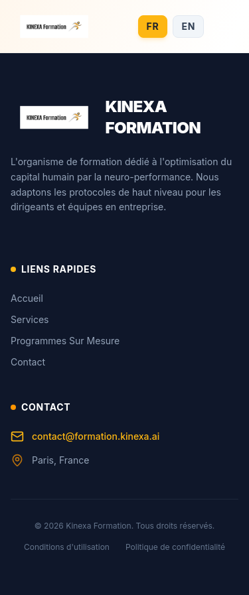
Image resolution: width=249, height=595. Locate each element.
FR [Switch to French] (153, 26)
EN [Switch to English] (188, 26)
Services (29, 319)
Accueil (27, 298)
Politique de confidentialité (175, 547)
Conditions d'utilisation (67, 547)
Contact (28, 361)
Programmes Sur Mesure (65, 340)
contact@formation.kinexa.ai (85, 436)
